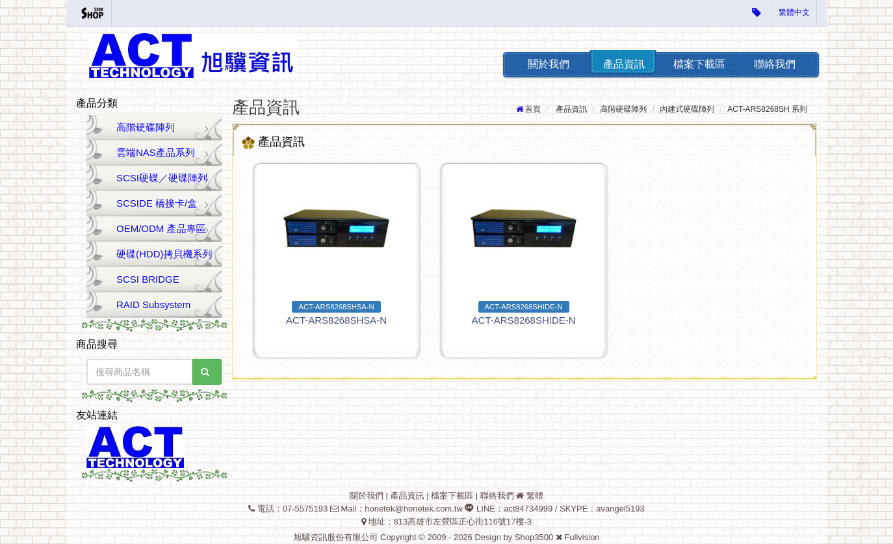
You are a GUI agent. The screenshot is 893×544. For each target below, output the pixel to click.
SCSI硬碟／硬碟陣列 (161, 177)
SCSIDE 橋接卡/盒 (156, 203)
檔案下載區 (699, 64)
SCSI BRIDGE (147, 279)
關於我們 (548, 64)
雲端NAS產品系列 (155, 152)
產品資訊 (624, 64)
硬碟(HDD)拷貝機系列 (164, 253)
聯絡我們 (775, 64)
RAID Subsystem (153, 304)
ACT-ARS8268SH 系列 (767, 109)
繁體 (534, 495)
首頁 (533, 109)
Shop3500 (534, 537)
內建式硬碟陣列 (687, 109)
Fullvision (581, 537)
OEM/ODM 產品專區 (161, 228)
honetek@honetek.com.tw (414, 508)
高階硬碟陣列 (145, 127)
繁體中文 (794, 12)
